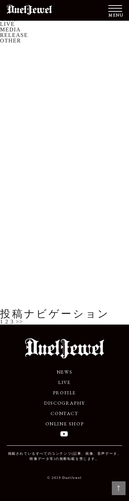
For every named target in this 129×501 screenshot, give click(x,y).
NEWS (64, 372)
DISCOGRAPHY (64, 403)
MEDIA (10, 29)
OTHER (10, 41)
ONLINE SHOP (64, 424)
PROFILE (64, 392)
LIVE (7, 24)
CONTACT (64, 413)
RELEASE (14, 35)
